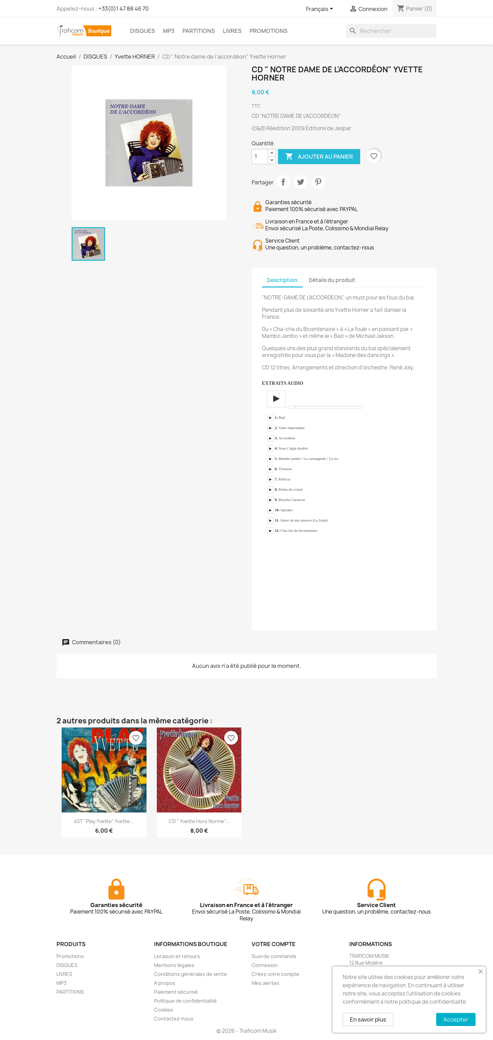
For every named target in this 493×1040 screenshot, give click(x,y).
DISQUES (142, 31)
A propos (164, 983)
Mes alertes (265, 983)
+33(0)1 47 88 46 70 (123, 8)
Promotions (70, 956)
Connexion (265, 965)
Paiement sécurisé (176, 992)
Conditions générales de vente (190, 974)
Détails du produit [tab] (332, 280)
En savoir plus (368, 1019)
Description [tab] (282, 280)
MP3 (169, 31)
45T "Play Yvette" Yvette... (104, 821)
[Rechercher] (391, 31)
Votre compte (273, 944)
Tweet (300, 182)
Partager (283, 182)
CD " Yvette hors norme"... (199, 821)
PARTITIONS (198, 31)
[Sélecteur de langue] (321, 9)
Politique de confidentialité (185, 1001)
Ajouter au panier (319, 156)
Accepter (455, 1019)
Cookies (163, 1009)
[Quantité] (260, 156)
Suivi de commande (274, 956)
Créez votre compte (275, 974)
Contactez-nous (173, 1018)
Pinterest (318, 182)
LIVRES (232, 31)
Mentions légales (174, 965)
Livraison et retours (177, 956)
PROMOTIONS (269, 31)
